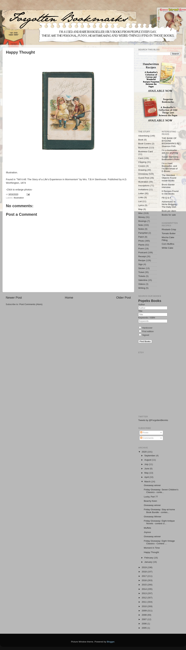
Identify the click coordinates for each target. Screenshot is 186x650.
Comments (147, 438)
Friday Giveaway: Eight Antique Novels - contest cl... (159, 522)
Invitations (143, 189)
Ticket (141, 272)
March (147, 481)
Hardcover (145, 328)
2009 (144, 610)
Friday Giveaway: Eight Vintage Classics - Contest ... (159, 542)
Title (140, 311)
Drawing (142, 170)
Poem (141, 248)
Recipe (141, 260)
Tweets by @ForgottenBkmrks (153, 420)
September (150, 455)
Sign (140, 264)
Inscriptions (143, 185)
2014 (144, 589)
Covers (141, 166)
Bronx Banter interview (168, 185)
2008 (144, 615)
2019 (144, 567)
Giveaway (143, 174)
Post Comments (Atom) (30, 304)
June (147, 468)
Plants (141, 245)
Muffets (147, 528)
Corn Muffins (168, 244)
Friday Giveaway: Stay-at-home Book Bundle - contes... (159, 510)
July (146, 464)
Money (141, 217)
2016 (144, 580)
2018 (144, 571)
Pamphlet (143, 233)
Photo (141, 241)
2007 (144, 619)
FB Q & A (166, 197)
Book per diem (169, 211)
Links (141, 197)
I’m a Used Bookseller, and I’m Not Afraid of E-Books (170, 167)
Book (140, 139)
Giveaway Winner (152, 516)
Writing (141, 288)
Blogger (110, 641)
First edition (146, 331)
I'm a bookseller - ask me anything (170, 151)
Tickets (141, 276)
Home (69, 297)
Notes (141, 229)
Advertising (143, 136)
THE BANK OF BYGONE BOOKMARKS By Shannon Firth (170, 142)
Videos (141, 284)
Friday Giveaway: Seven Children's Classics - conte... (161, 490)
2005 (144, 628)
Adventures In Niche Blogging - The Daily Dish (170, 204)
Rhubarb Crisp (169, 229)
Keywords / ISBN (146, 317)
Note (140, 225)
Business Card (145, 151)
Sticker (141, 268)
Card (140, 158)
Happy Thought (151, 552)
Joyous (147, 532)
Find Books (145, 341)
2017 (144, 576)
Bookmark (143, 147)
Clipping (142, 162)
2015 (144, 584)
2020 (144, 452)
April (146, 477)
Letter (141, 193)
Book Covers (144, 143)
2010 (144, 606)
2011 (144, 602)
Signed (144, 335)
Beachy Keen (150, 501)
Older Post (123, 297)
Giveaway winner (152, 485)
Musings (142, 221)
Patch (141, 237)
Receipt (142, 256)
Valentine (142, 280)
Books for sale (169, 215)
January (148, 562)
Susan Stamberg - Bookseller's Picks (171, 158)
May (146, 473)
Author (141, 304)
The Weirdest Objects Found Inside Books (169, 178)
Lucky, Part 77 (151, 496)
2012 (144, 597)
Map (140, 209)
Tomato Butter (169, 233)
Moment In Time (152, 548)
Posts (144, 432)
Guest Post (143, 178)
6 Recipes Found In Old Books (170, 192)
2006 (144, 623)
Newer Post (14, 297)
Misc (140, 213)
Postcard (142, 252)
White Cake (167, 248)
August (148, 460)
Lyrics (141, 205)
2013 (144, 593)
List (140, 201)
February (149, 557)
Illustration (19, 197)
